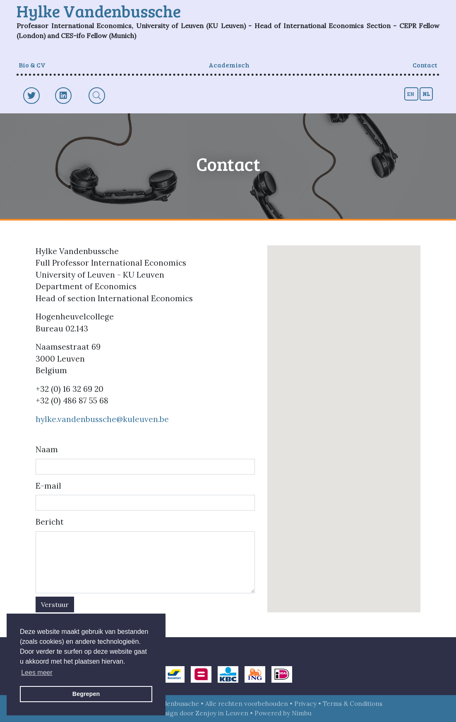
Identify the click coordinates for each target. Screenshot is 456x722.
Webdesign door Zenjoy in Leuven (196, 713)
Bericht (50, 522)
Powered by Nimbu (283, 713)
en (411, 94)
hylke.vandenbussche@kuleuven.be (102, 419)
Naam (47, 449)
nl (426, 94)
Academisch (229, 64)
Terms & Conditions (352, 704)
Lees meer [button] (37, 672)
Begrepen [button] (86, 694)
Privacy (305, 704)
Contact (425, 64)
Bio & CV (32, 64)
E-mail (48, 486)
